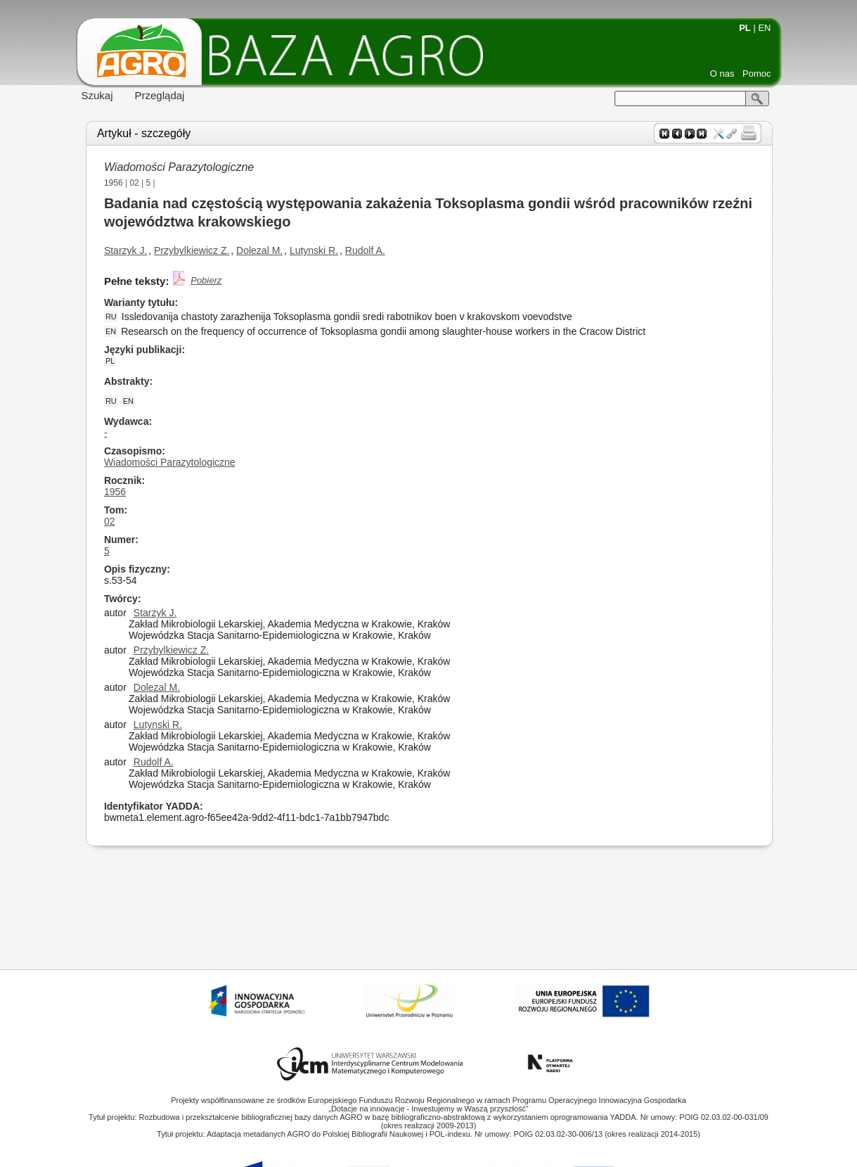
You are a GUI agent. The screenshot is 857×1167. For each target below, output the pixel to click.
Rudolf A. (365, 250)
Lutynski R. (314, 250)
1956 (113, 183)
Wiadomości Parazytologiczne (179, 167)
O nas (722, 73)
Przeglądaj (160, 95)
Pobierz (206, 280)
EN (764, 28)
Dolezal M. (259, 250)
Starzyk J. (125, 250)
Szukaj (97, 95)
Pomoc (756, 73)
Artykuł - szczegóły (144, 133)
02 (133, 183)
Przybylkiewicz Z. (191, 250)
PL (745, 28)
